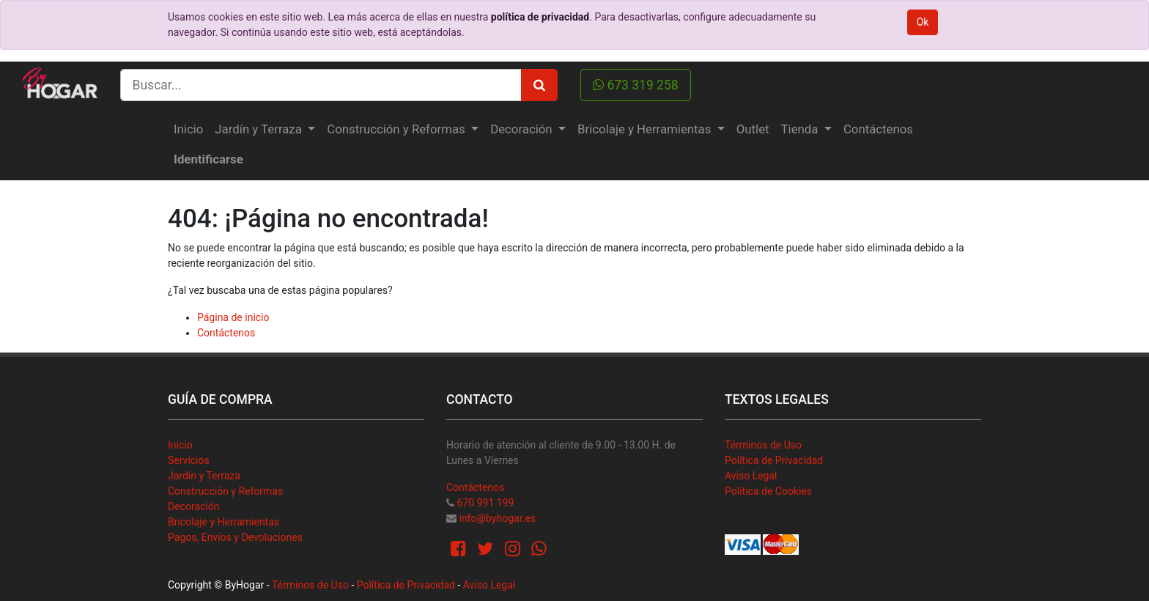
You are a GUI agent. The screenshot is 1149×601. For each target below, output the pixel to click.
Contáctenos (226, 333)
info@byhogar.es (497, 518)
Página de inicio (233, 317)
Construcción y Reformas (225, 491)
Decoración (193, 506)
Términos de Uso (763, 445)
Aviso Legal (751, 476)
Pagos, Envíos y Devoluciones (235, 537)
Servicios (189, 460)
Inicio (180, 445)
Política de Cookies (768, 491)
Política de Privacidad (774, 460)
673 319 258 (636, 85)
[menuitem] (188, 129)
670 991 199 (485, 503)
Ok (923, 22)
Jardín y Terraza (204, 476)
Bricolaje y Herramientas (223, 522)
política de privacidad (540, 17)
